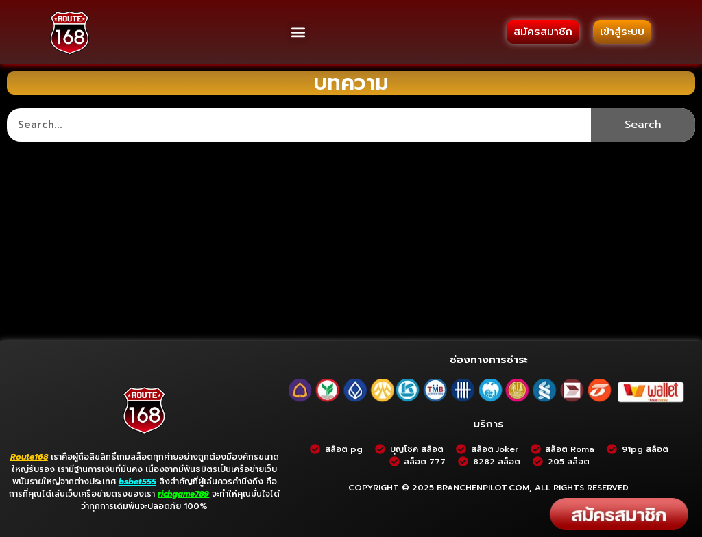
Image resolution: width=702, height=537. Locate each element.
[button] (298, 32)
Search (643, 124)
